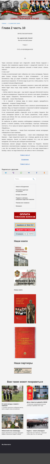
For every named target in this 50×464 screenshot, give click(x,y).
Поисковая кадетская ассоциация (22, 190)
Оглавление (25, 159)
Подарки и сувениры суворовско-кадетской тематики (25, 198)
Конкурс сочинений (21, 194)
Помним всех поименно (22, 202)
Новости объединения (22, 186)
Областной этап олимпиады (11, 430)
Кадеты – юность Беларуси (36, 430)
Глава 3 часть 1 (25, 164)
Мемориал (19, 206)
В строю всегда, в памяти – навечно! (11, 404)
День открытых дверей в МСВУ (37, 402)
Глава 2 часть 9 (25, 155)
